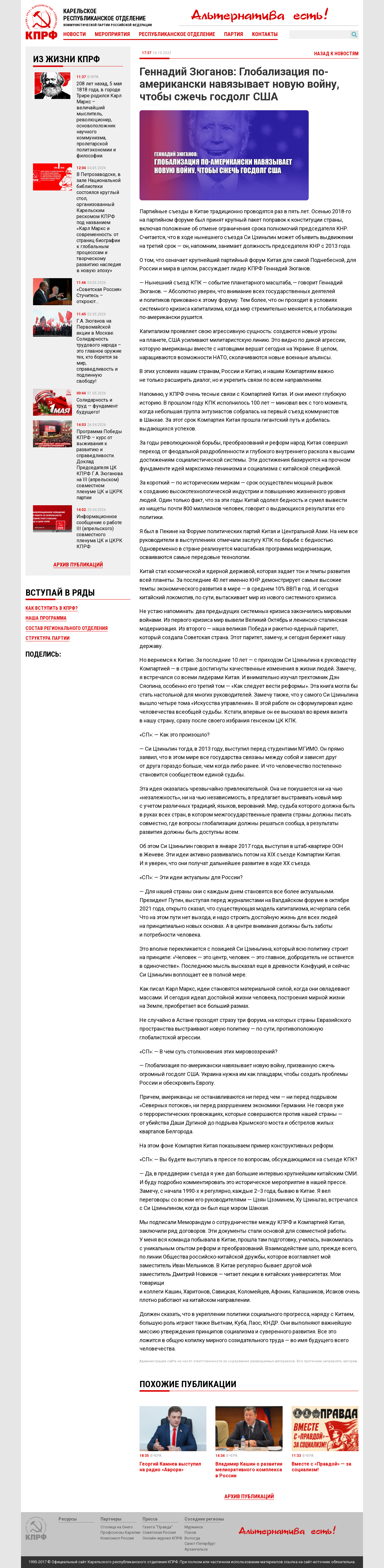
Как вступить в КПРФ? (52, 608)
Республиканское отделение (177, 34)
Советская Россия (159, 1532)
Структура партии (48, 638)
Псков (190, 1532)
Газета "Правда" (157, 1527)
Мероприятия (112, 34)
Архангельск (196, 1549)
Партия (233, 34)
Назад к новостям (336, 53)
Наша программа (46, 618)
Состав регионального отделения (67, 628)
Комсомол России (117, 1538)
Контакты (265, 34)
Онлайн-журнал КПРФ (162, 1538)
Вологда (192, 1538)
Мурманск (193, 1527)
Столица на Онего (116, 1527)
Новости (74, 34)
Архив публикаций (78, 564)
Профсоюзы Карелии (120, 1532)
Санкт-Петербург (199, 1543)
